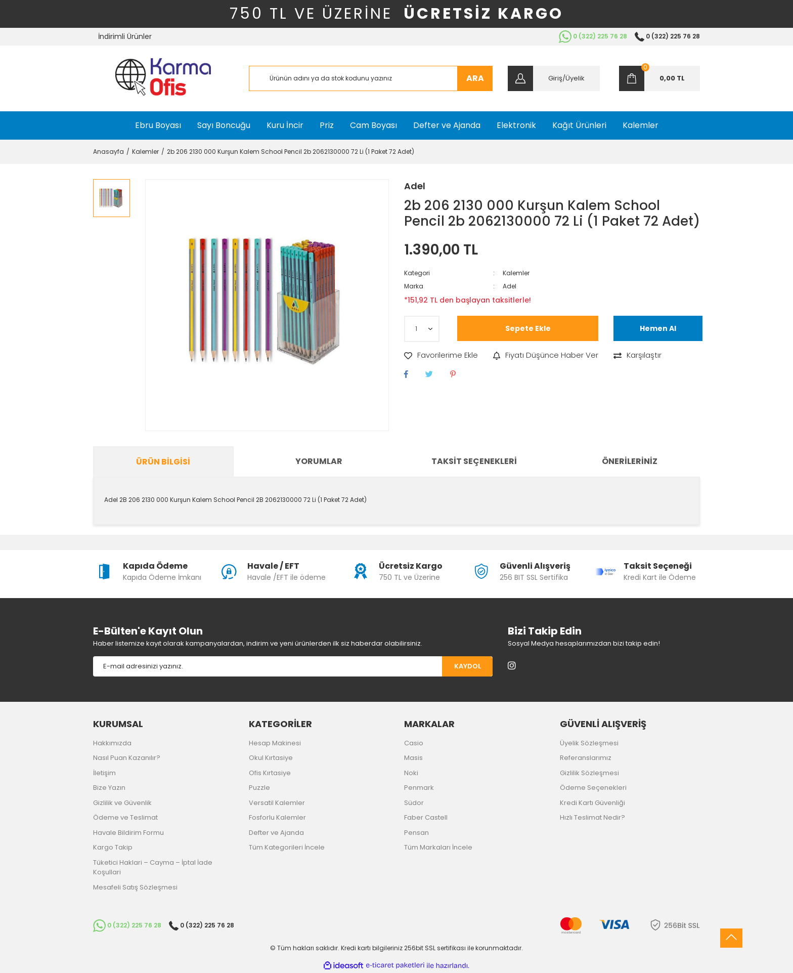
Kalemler (516, 273)
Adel (414, 186)
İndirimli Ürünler (125, 36)
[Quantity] (422, 329)
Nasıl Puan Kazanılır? (126, 758)
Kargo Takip (113, 847)
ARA (475, 78)
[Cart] (659, 78)
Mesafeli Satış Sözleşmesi (135, 887)
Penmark (419, 787)
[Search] (371, 78)
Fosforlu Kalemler (277, 817)
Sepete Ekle (528, 328)
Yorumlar (318, 461)
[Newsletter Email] (267, 666)
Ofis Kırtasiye (270, 773)
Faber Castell (426, 817)
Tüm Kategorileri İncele (287, 847)
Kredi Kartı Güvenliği (592, 803)
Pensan (416, 832)
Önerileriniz (629, 461)
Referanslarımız (585, 758)
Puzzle (259, 787)
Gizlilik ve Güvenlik (122, 803)
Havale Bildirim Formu (128, 832)
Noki (411, 773)
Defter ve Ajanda (276, 832)
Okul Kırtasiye (271, 758)
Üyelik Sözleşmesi (589, 743)
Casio (413, 743)
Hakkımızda (112, 743)
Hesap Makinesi (275, 743)
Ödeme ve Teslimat (125, 817)
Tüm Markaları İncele (438, 847)
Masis (413, 758)
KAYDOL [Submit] (467, 666)
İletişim (104, 773)
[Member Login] (554, 78)
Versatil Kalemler (277, 803)
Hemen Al (658, 328)
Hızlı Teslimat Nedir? (592, 817)
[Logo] (163, 78)
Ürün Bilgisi (163, 462)
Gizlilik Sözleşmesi (589, 773)
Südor (414, 803)
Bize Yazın (109, 787)
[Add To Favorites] (441, 355)
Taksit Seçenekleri (474, 461)
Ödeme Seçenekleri (593, 787)
